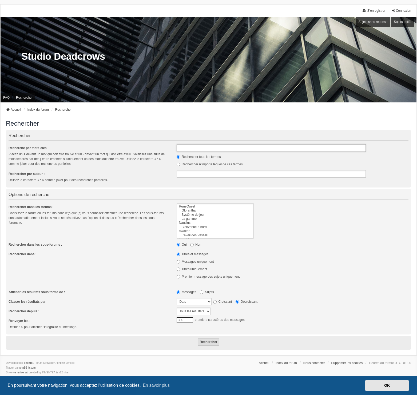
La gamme (215, 219)
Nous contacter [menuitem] (314, 363)
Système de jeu (215, 215)
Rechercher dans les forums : (31, 207)
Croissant (222, 302)
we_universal (20, 372)
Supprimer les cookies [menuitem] (347, 363)
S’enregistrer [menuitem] (374, 11)
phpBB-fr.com (27, 367)
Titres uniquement (192, 269)
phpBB (28, 362)
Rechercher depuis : (24, 311)
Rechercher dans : (23, 254)
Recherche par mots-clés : (29, 148)
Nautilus (215, 223)
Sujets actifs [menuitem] (402, 22)
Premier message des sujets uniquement (208, 276)
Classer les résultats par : (28, 302)
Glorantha (215, 211)
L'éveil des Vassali (215, 235)
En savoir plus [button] (156, 385)
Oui (182, 244)
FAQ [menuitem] (6, 97)
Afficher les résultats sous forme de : (37, 292)
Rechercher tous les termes (199, 157)
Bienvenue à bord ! (215, 227)
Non (195, 244)
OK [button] (387, 385)
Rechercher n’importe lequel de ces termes (210, 164)
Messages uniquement (195, 262)
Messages (186, 292)
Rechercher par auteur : (27, 174)
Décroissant (247, 302)
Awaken (215, 231)
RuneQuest (215, 207)
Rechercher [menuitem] (24, 97)
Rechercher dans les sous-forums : (35, 244)
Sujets (207, 292)
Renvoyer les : (19, 321)
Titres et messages (193, 254)
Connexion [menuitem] (401, 11)
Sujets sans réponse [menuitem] (373, 22)
